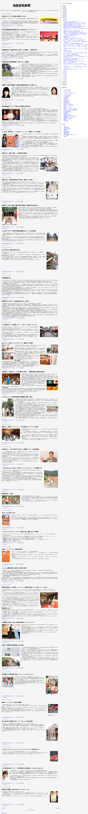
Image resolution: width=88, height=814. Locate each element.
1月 (64, 80)
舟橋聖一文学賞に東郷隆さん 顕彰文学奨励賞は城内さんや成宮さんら (19, 85)
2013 (64, 16)
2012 (64, 17)
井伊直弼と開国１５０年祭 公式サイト (70, 134)
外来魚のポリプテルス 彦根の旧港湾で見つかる (14, 16)
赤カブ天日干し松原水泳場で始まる (11, 249)
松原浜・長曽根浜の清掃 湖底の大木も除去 (13, 645)
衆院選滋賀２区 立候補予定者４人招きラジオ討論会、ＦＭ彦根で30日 (19, 49)
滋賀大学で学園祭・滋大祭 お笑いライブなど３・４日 (15, 789)
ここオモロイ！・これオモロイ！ (69, 92)
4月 (64, 77)
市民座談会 (66, 101)
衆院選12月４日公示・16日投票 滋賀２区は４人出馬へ (15, 301)
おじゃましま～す (67, 91)
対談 (64, 106)
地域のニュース (6, 27)
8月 (64, 72)
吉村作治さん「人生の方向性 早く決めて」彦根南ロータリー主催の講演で (20, 449)
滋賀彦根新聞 (15, 5)
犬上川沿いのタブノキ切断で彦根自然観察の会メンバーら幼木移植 (19, 231)
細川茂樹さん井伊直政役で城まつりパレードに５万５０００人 (17, 674)
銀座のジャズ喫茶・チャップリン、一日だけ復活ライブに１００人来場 (20, 426)
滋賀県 (65, 126)
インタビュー (66, 90)
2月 (64, 79)
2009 (64, 84)
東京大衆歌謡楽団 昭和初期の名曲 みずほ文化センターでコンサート (19, 29)
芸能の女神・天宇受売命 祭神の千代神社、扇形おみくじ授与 (17, 179)
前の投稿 (57, 808)
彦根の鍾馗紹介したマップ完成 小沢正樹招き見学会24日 (16, 106)
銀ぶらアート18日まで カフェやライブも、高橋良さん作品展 (17, 343)
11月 (64, 20)
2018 (64, 11)
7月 (64, 73)
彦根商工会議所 (66, 133)
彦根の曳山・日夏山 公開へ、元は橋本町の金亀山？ (15, 153)
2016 (64, 13)
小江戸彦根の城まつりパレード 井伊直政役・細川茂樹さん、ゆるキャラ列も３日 (22, 768)
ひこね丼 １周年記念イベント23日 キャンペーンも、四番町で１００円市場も (21, 131)
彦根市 (65, 130)
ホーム (31, 808)
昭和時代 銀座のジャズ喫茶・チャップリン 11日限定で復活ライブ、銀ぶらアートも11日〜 (25, 587)
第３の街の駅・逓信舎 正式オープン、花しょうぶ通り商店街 (17, 721)
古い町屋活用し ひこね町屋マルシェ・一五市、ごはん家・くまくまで (19, 324)
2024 (64, 5)
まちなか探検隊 (66, 95)
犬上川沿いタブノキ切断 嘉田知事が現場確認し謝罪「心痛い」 (18, 397)
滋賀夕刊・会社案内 (67, 128)
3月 (64, 78)
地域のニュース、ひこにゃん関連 (8, 582)
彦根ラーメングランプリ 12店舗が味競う (12, 549)
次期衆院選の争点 (6, 278)
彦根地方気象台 (66, 131)
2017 (64, 12)
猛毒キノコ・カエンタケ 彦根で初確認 (11, 702)
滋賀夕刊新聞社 (66, 127)
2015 (64, 14)
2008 (64, 85)
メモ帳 (65, 97)
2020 (64, 9)
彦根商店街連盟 (66, 132)
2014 (64, 15)
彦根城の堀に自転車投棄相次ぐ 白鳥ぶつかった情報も (15, 61)
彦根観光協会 (66, 129)
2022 (64, 7)
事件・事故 (66, 102)
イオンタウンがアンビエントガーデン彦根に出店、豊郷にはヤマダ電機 (20, 531)
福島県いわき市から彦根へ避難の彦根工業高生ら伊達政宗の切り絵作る (20, 205)
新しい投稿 (3, 808)
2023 (64, 6)
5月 (64, 76)
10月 (64, 70)
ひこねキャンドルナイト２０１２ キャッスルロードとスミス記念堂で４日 (20, 749)
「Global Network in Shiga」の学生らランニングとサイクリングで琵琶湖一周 (21, 468)
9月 (64, 71)
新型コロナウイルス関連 (68, 104)
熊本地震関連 (66, 100)
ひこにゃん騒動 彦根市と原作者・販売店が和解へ (14, 568)
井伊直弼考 (66, 98)
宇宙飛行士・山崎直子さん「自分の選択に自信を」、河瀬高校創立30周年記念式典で (23, 371)
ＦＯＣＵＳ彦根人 (67, 89)
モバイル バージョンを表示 (29, 810)
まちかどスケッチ (67, 94)
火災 (64, 99)
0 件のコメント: (14, 25)
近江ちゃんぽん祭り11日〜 (9, 512)
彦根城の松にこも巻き (7, 493)
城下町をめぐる (66, 103)
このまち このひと (67, 93)
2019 (64, 10)
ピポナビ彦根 (66, 135)
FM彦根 (65, 136)
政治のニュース (6, 319)
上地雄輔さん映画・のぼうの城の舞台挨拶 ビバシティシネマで (18, 622)
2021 (64, 8)
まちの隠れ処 (66, 96)
